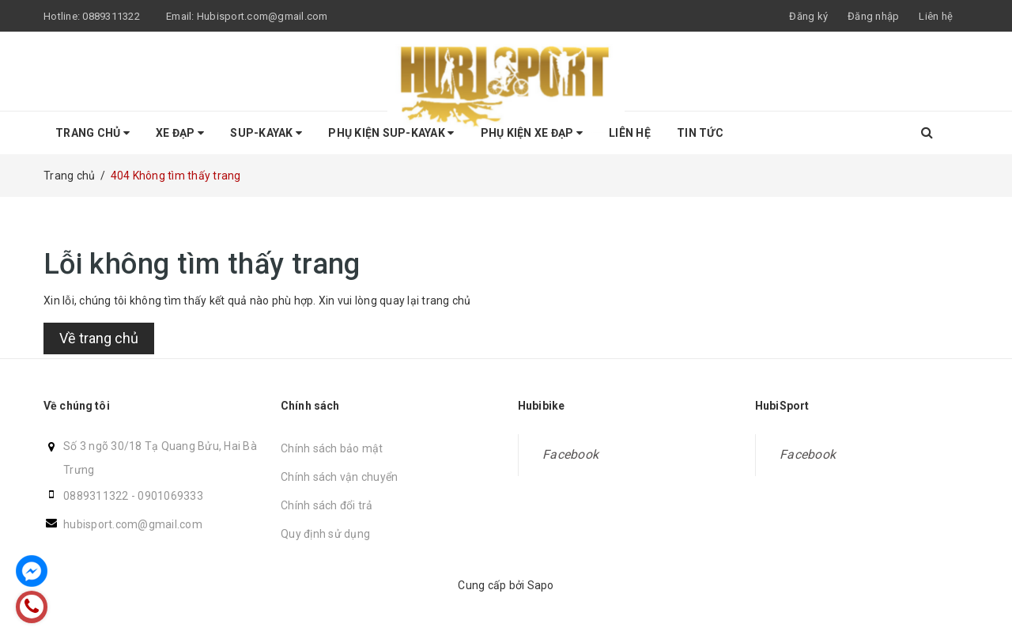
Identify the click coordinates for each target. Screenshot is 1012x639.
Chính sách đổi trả (327, 505)
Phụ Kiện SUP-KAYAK (391, 133)
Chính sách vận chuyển (339, 477)
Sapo (540, 585)
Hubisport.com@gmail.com (262, 16)
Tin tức (700, 133)
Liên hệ (936, 16)
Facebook (570, 454)
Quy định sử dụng (325, 533)
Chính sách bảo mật (332, 448)
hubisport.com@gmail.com (132, 524)
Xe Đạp (180, 133)
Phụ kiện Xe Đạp (532, 133)
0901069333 (170, 496)
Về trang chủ (98, 338)
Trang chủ (92, 133)
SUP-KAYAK (266, 133)
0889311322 (111, 16)
